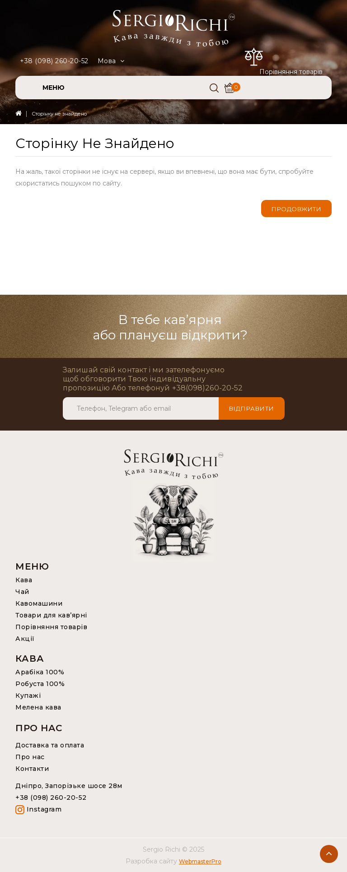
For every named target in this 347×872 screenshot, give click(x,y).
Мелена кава (38, 707)
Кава (23, 580)
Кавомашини (38, 603)
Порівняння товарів (51, 627)
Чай (22, 592)
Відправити (251, 408)
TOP (329, 854)
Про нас (30, 757)
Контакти (32, 769)
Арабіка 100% (39, 672)
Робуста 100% (40, 684)
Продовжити (296, 209)
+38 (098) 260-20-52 (54, 61)
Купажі (28, 695)
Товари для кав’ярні (51, 615)
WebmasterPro (200, 861)
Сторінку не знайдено (59, 114)
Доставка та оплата (49, 745)
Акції (25, 639)
